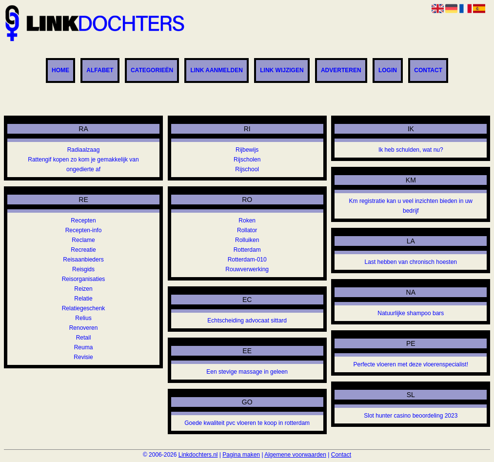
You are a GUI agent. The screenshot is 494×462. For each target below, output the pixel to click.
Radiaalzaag (83, 149)
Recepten (83, 220)
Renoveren (83, 327)
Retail (83, 337)
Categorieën (152, 70)
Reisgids (83, 269)
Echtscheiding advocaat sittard (247, 320)
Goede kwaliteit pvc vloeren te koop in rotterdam (247, 423)
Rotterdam (247, 249)
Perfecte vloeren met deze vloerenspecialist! (411, 364)
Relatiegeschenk (83, 308)
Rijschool (247, 169)
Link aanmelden (216, 70)
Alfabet (99, 70)
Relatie (83, 298)
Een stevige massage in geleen (247, 371)
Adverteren (341, 70)
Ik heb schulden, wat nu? (410, 149)
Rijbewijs (247, 149)
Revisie (83, 357)
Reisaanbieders (83, 259)
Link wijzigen (281, 70)
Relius (83, 318)
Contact (428, 70)
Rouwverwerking (247, 269)
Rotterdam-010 (247, 259)
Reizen (83, 288)
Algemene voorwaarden (295, 454)
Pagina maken (241, 454)
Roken (247, 220)
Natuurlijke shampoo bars (410, 313)
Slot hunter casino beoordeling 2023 (410, 415)
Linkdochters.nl (198, 454)
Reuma (83, 347)
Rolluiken (247, 240)
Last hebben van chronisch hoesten (411, 262)
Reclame (83, 240)
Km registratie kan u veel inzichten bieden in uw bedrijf (411, 206)
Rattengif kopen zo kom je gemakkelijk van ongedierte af (83, 164)
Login (387, 70)
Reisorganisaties (83, 279)
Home (60, 70)
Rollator (247, 230)
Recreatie (83, 249)
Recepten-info (83, 230)
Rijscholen (247, 159)
